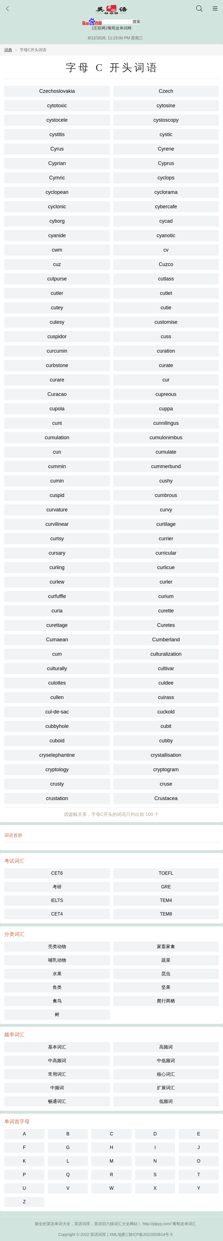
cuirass (166, 697)
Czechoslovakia (57, 91)
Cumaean (57, 639)
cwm (57, 250)
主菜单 (215, 8)
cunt (57, 423)
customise (166, 322)
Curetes (166, 625)
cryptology (57, 769)
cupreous (165, 394)
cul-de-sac (57, 712)
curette (166, 611)
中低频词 (166, 1060)
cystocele (57, 120)
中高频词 (57, 1060)
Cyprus (166, 163)
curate (166, 365)
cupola (56, 408)
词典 (8, 50)
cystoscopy (166, 120)
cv (165, 250)
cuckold (166, 712)
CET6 (57, 873)
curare (57, 380)
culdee (166, 683)
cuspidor (57, 336)
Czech (166, 91)
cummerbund (166, 466)
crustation (57, 798)
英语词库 (98, 1234)
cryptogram (166, 769)
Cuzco (166, 264)
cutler (57, 293)
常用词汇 (57, 1074)
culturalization (165, 654)
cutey (57, 307)
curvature (57, 510)
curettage (57, 625)
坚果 (165, 987)
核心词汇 (166, 1074)
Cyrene (166, 149)
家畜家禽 (166, 946)
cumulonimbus (166, 437)
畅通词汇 (57, 1101)
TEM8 (166, 914)
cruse (166, 784)
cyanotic (166, 235)
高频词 (166, 1047)
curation (166, 351)
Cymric (57, 178)
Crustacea (165, 798)
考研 (57, 886)
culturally (57, 668)
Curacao (57, 394)
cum (57, 654)
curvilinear (57, 524)
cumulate (166, 452)
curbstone (57, 365)
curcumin (57, 351)
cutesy (57, 322)
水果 (57, 973)
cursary (57, 553)
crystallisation (166, 755)
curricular (165, 553)
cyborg (57, 221)
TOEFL (166, 873)
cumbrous (166, 495)
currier (166, 538)
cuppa (166, 408)
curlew (57, 582)
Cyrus (57, 149)
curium (166, 596)
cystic (166, 134)
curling (56, 567)
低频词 (166, 1101)
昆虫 (165, 973)
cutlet (166, 293)
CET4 (57, 914)
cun (57, 452)
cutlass (166, 279)
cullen (57, 697)
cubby (166, 740)
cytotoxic (57, 105)
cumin (57, 481)
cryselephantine (57, 755)
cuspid (57, 495)
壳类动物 (57, 946)
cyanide (57, 235)
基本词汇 (57, 1047)
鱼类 (57, 987)
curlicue (166, 567)
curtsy (57, 538)
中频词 (57, 1087)
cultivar (166, 668)
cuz (57, 264)
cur (166, 380)
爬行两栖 (166, 1000)
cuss (166, 336)
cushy (166, 481)
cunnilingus (166, 423)
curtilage (166, 524)
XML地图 (117, 1234)
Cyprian (57, 163)
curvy (166, 510)
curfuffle (57, 596)
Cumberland (166, 639)
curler (166, 582)
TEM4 (166, 900)
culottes (57, 683)
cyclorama (165, 192)
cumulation (57, 437)
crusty (57, 784)
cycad (166, 221)
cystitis (57, 134)
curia (56, 611)
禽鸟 (57, 1000)
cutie (166, 307)
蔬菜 (165, 960)
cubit (166, 726)
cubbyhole (57, 726)
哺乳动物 (57, 960)
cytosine (166, 105)
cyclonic (57, 206)
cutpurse (57, 279)
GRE (166, 886)
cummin (57, 466)
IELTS (57, 900)
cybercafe (166, 206)
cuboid (56, 740)
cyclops (165, 178)
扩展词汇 (166, 1087)
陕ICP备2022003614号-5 (151, 1234)
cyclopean (57, 192)
